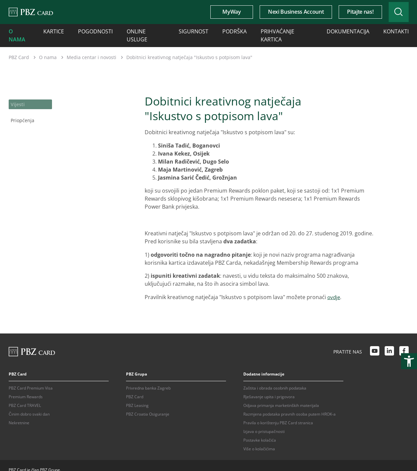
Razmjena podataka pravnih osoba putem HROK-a (289, 405)
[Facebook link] (404, 343)
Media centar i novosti (91, 48)
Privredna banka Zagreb (148, 379)
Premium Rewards (26, 388)
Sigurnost (168, 31)
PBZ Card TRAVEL (25, 396)
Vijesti (17, 94)
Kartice (48, 31)
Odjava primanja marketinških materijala (281, 396)
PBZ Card (19, 48)
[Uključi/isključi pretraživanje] (393, 12)
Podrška (203, 31)
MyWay (220, 11)
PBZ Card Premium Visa (31, 379)
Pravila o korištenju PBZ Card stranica (278, 414)
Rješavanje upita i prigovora (269, 388)
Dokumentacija (301, 31)
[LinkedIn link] (389, 343)
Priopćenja (22, 108)
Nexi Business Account (284, 11)
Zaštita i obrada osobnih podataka (274, 379)
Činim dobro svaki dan (29, 405)
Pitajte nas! (349, 11)
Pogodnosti (83, 31)
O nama (17, 31)
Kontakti (342, 31)
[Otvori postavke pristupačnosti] (409, 361)
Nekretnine (19, 414)
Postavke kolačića (259, 431)
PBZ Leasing (137, 396)
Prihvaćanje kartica (248, 31)
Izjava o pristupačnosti (264, 422)
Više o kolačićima (259, 440)
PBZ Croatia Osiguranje (147, 405)
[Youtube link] (374, 343)
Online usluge (127, 31)
